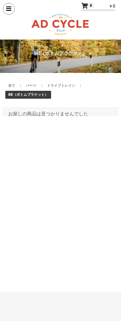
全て (11, 85)
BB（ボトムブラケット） (28, 95)
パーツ (31, 85)
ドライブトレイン (61, 85)
